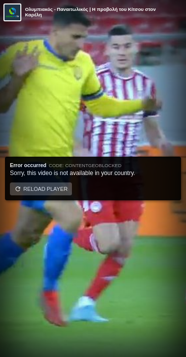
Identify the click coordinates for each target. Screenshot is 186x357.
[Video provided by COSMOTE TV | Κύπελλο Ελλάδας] (12, 12)
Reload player (45, 189)
